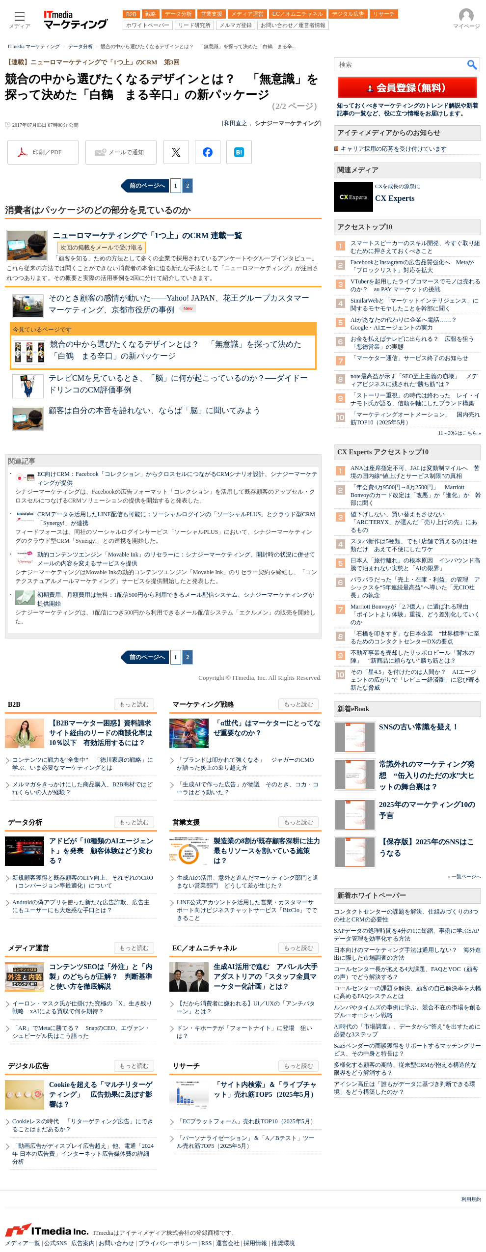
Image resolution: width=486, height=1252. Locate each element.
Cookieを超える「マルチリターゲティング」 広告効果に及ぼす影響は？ (100, 1094)
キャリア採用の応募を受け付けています (394, 148)
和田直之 (235, 123)
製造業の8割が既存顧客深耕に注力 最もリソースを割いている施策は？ (270, 850)
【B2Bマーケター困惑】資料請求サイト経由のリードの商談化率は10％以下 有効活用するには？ (100, 733)
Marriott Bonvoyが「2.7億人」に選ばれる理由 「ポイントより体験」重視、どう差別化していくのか (415, 614)
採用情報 (255, 1243)
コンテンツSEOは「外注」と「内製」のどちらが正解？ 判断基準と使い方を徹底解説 (100, 976)
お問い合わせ (116, 1243)
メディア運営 (28, 948)
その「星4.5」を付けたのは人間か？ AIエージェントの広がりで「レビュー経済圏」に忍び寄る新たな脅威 (415, 679)
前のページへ (147, 185)
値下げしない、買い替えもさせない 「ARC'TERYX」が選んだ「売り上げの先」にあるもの (414, 522)
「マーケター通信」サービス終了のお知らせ (409, 358)
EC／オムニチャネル (204, 948)
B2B (14, 704)
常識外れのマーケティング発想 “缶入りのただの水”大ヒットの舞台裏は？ (427, 775)
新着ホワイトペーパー (371, 895)
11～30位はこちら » (459, 433)
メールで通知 (126, 152)
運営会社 (228, 1243)
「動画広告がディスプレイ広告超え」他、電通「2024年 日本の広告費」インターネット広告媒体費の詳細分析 (83, 1153)
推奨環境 (283, 1243)
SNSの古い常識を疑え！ (419, 727)
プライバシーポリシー (167, 1243)
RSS (206, 1243)
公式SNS (55, 1243)
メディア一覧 (22, 1243)
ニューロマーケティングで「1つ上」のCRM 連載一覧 (147, 235)
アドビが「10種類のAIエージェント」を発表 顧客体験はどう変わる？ (101, 850)
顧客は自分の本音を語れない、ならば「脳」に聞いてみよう (155, 410)
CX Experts (394, 198)
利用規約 (471, 1199)
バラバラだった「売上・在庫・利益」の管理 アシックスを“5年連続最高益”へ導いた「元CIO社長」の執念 (415, 587)
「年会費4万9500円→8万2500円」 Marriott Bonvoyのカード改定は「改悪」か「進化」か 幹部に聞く (416, 495)
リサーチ (186, 1066)
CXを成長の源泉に (397, 186)
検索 (472, 64)
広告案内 (83, 1243)
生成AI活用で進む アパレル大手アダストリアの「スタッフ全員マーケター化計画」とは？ (266, 976)
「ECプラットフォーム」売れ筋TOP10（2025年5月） (246, 1121)
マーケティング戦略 (203, 704)
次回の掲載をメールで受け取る (101, 247)
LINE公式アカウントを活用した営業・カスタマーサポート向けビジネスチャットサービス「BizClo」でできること (247, 910)
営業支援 (186, 822)
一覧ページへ (466, 876)
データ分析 (25, 822)
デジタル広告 (28, 1066)
